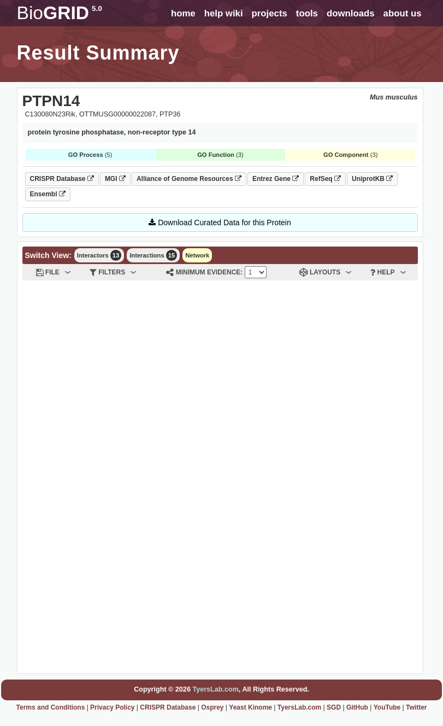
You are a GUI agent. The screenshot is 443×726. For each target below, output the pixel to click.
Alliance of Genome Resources (189, 179)
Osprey (212, 707)
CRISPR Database (62, 179)
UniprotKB (372, 179)
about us (402, 13)
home (183, 13)
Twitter (416, 707)
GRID (59, 13)
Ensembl (48, 194)
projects (269, 13)
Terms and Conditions (50, 707)
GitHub (357, 707)
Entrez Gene (275, 179)
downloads (351, 13)
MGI (115, 179)
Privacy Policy (112, 707)
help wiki (223, 13)
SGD (334, 707)
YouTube (387, 707)
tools (307, 13)
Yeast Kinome (250, 707)
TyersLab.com (215, 689)
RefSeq (325, 179)
